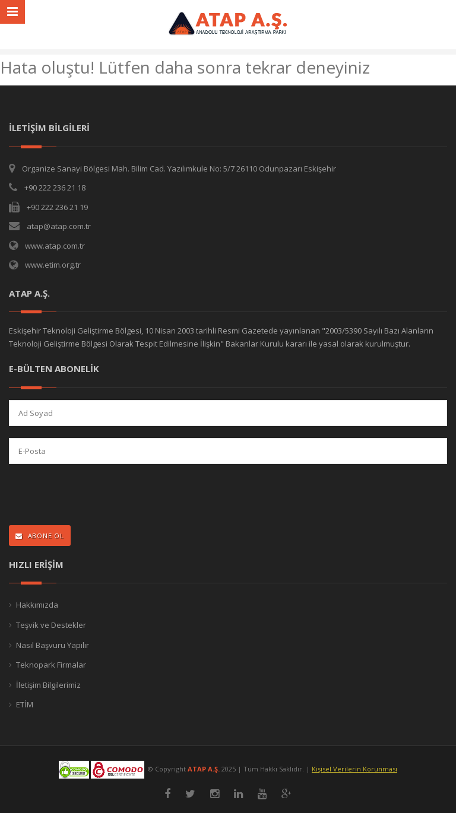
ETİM (24, 704)
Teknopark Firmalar (51, 664)
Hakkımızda (37, 604)
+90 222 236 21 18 (55, 187)
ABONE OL (39, 535)
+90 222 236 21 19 (57, 207)
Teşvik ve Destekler (51, 625)
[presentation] (86, 496)
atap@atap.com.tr (59, 226)
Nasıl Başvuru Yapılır (52, 645)
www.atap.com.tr (55, 245)
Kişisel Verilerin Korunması (354, 768)
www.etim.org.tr (53, 264)
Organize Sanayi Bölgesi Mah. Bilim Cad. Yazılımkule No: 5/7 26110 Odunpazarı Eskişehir (179, 168)
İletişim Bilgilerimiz (48, 684)
